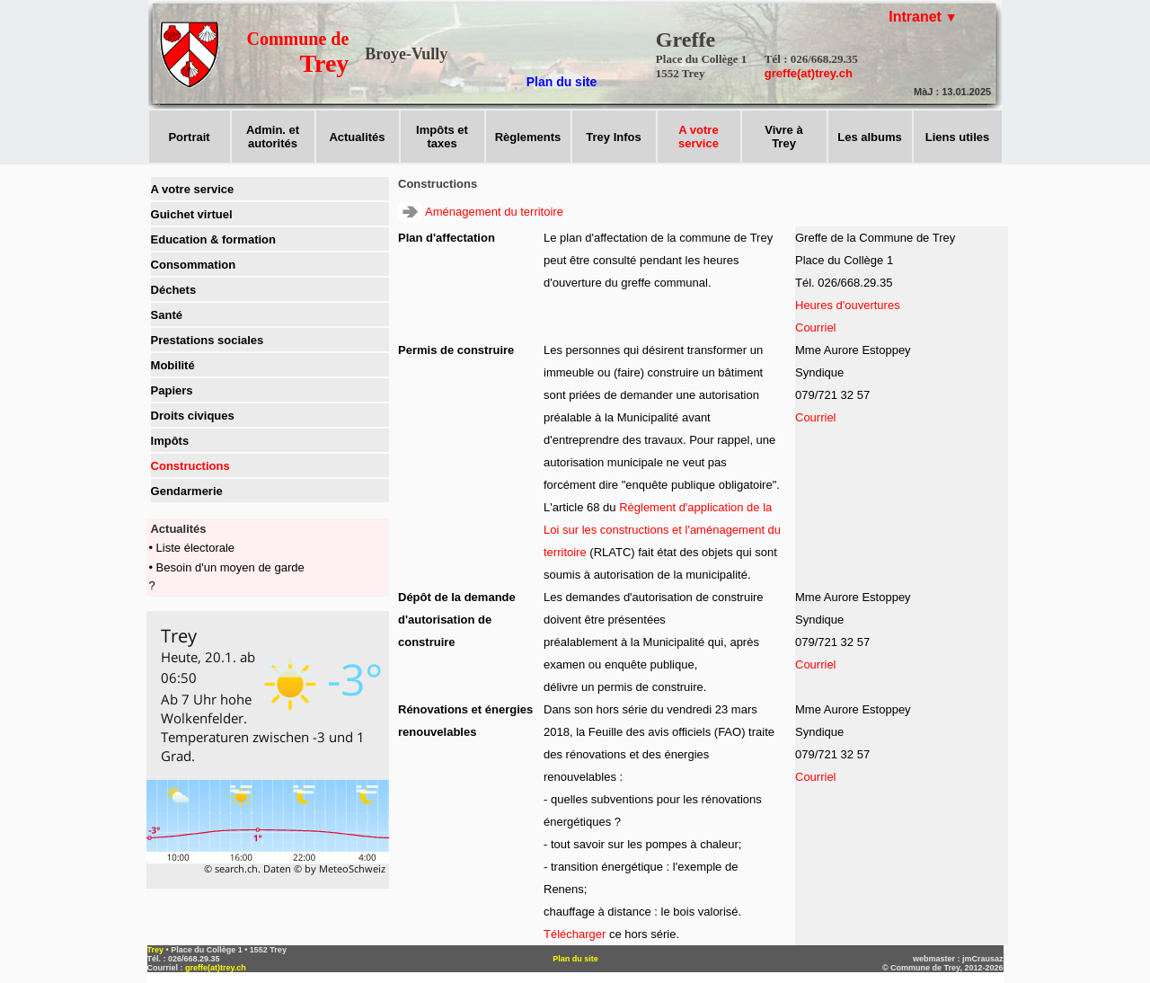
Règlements (528, 137)
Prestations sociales (207, 340)
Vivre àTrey (783, 136)
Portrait (188, 137)
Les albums (869, 137)
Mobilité (173, 365)
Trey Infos (613, 137)
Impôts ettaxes (442, 136)
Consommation (193, 264)
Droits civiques (192, 415)
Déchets (174, 290)
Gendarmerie (187, 491)
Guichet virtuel (192, 214)
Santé (166, 315)
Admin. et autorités (272, 136)
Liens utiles (957, 137)
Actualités (357, 137)
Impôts (170, 440)
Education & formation (213, 239)
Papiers (172, 390)
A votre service (192, 189)
